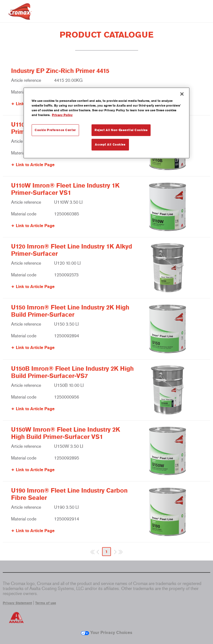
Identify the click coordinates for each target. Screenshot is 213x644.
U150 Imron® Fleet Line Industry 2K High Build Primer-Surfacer (70, 311)
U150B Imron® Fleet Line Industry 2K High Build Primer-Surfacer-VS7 (72, 372)
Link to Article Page (35, 164)
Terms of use (45, 603)
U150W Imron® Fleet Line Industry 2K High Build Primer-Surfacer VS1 (65, 433)
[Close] (182, 94)
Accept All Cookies (110, 144)
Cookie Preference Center (55, 130)
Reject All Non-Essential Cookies (121, 130)
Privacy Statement (17, 603)
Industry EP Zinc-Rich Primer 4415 (60, 71)
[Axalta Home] (20, 15)
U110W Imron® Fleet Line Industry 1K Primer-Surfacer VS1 (65, 189)
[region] (106, 123)
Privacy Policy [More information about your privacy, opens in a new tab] (62, 115)
